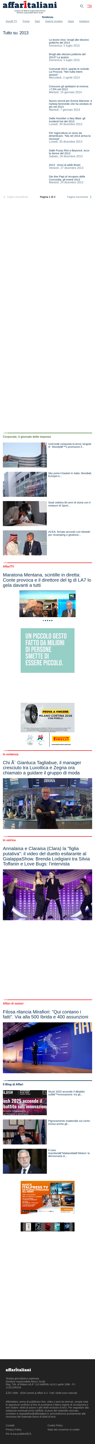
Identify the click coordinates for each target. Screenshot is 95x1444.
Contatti (10, 1425)
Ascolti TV (11, 21)
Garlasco (84, 21)
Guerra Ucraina (53, 21)
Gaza (71, 21)
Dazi (37, 21)
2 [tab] (45, 620)
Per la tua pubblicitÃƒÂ (19, 1433)
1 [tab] (43, 620)
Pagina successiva (79, 196)
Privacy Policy (13, 1429)
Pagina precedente (15, 196)
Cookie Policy (55, 1425)
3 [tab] (47, 620)
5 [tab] (51, 620)
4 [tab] (49, 620)
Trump (25, 21)
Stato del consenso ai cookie (64, 1429)
